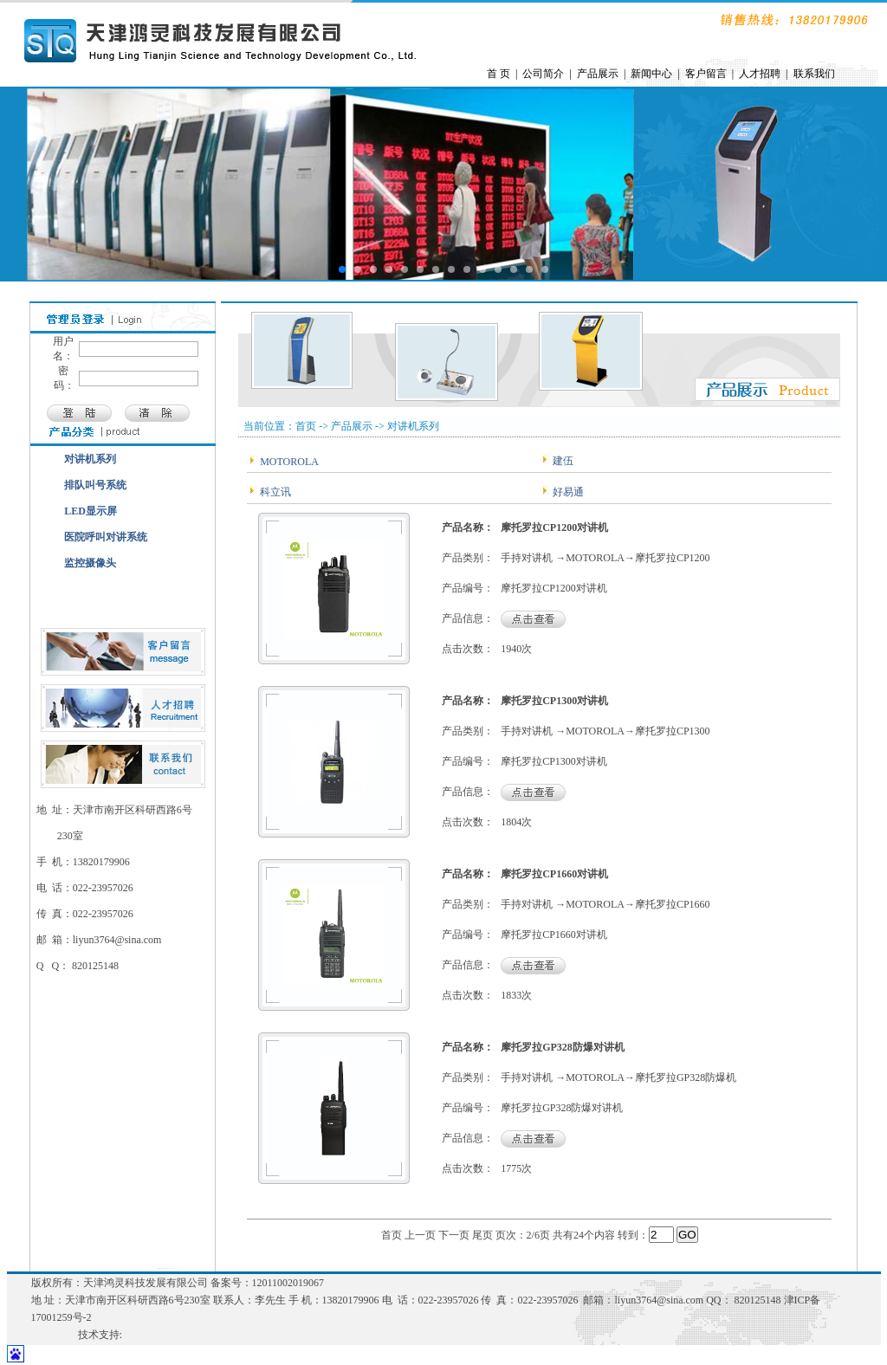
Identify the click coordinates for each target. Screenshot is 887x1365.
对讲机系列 (90, 459)
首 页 (498, 74)
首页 (391, 1235)
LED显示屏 (90, 511)
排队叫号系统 (95, 485)
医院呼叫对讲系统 (105, 537)
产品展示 (597, 74)
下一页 (453, 1235)
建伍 (561, 461)
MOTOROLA (288, 462)
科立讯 (274, 492)
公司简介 (543, 74)
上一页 (420, 1235)
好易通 (567, 492)
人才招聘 (759, 74)
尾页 (482, 1235)
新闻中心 (651, 74)
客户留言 (706, 74)
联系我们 (814, 74)
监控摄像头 (90, 563)
